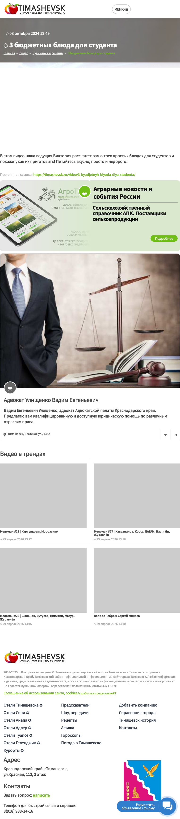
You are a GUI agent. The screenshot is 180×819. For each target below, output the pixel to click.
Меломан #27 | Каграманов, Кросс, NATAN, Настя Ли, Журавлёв (132, 533)
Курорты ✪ (14, 750)
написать (41, 795)
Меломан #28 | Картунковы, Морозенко (29, 531)
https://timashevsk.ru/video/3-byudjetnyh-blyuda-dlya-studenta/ (84, 174)
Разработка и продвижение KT (96, 693)
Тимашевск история (137, 720)
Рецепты (69, 720)
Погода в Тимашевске (81, 742)
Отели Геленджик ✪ (22, 742)
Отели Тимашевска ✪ (23, 705)
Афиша (67, 727)
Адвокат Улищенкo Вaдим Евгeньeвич (51, 400)
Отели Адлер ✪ (17, 727)
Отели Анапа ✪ (17, 720)
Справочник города (137, 712)
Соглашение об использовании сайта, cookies (40, 693)
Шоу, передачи (74, 712)
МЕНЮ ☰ (121, 9)
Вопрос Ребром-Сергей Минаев (117, 616)
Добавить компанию (138, 705)
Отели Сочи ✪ (16, 712)
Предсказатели (75, 705)
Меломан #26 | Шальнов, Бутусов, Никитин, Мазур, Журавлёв (37, 617)
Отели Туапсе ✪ (18, 735)
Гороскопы (71, 735)
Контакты (128, 727)
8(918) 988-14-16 (18, 811)
